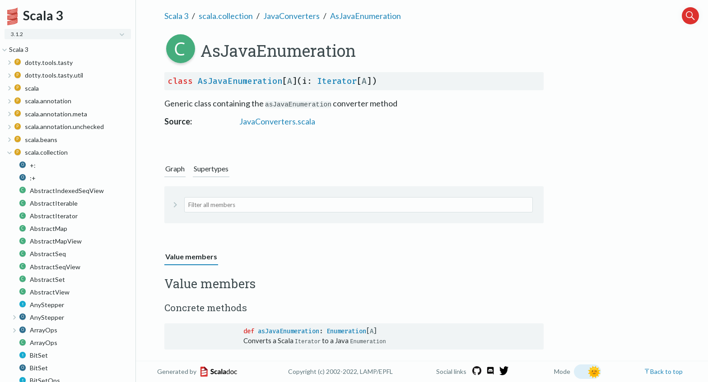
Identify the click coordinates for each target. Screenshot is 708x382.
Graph (175, 168)
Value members (191, 256)
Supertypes (211, 168)
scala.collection (226, 16)
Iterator (337, 81)
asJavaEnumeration (288, 331)
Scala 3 (176, 16)
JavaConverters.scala (277, 121)
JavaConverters (291, 16)
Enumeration (346, 331)
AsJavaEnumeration (365, 16)
